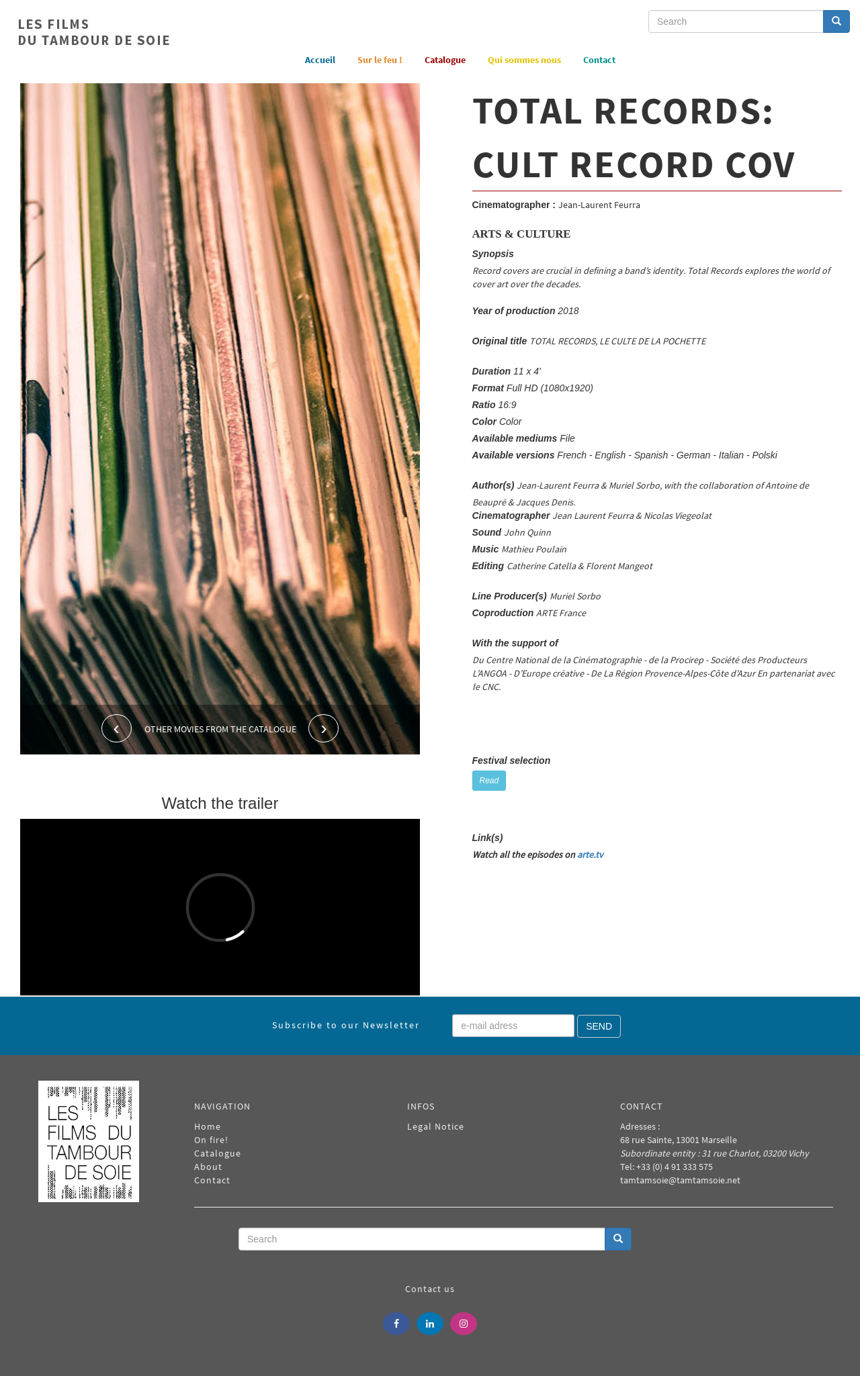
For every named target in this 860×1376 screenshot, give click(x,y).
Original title (499, 341)
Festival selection (511, 760)
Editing (488, 565)
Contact (599, 60)
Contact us (430, 1289)
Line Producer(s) (509, 596)
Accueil (320, 60)
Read (489, 780)
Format (488, 388)
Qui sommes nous (524, 60)
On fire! (211, 1140)
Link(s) (487, 837)
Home (207, 1126)
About (208, 1167)
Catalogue (445, 60)
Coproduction (503, 612)
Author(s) (493, 485)
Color (484, 421)
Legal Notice (435, 1126)
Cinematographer (511, 515)
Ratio (484, 404)
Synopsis (493, 253)
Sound (487, 532)
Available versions (513, 455)
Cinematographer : (514, 204)
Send (599, 1026)
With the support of (515, 643)
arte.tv (590, 854)
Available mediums (515, 438)
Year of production (514, 310)
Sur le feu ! (379, 60)
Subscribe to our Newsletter (346, 1025)
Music (485, 549)
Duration (491, 371)
